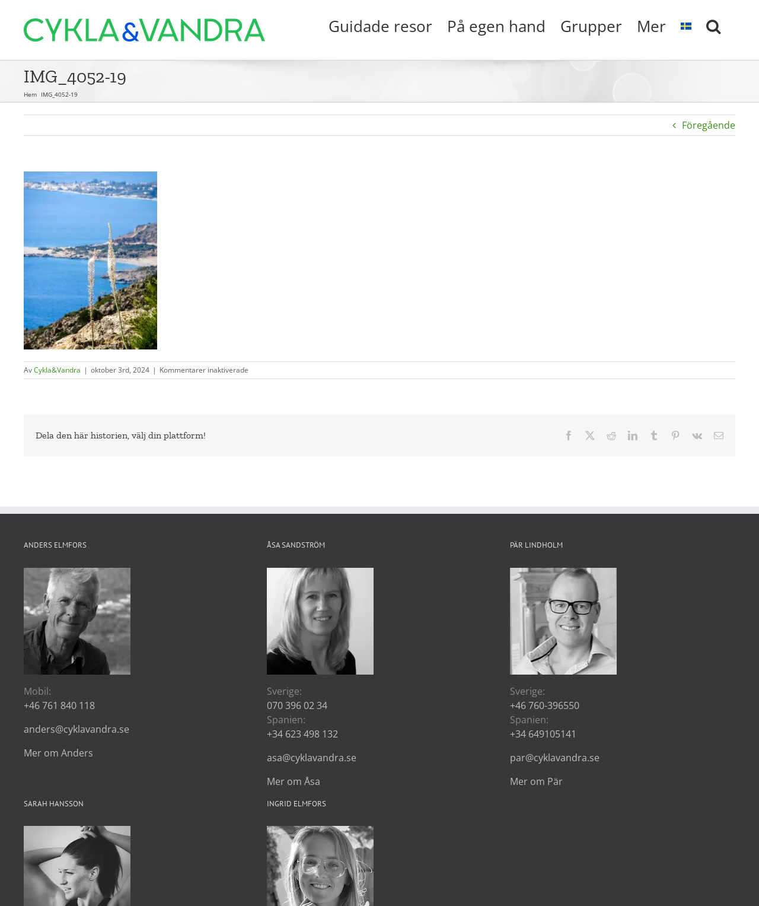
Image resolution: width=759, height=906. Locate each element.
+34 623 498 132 (302, 733)
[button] (713, 25)
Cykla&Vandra (57, 370)
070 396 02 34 (297, 705)
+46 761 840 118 (59, 705)
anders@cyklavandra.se (76, 729)
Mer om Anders (58, 752)
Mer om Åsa (293, 781)
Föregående (708, 125)
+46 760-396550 (544, 705)
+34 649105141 (543, 733)
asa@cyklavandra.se (311, 757)
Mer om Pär (536, 781)
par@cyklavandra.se (554, 757)
